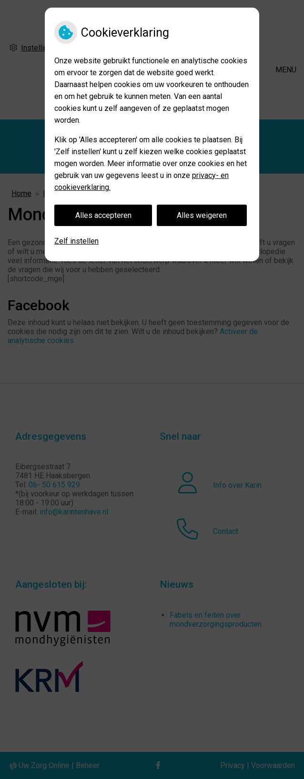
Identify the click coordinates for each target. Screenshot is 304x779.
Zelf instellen (76, 241)
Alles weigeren (202, 215)
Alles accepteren (103, 215)
